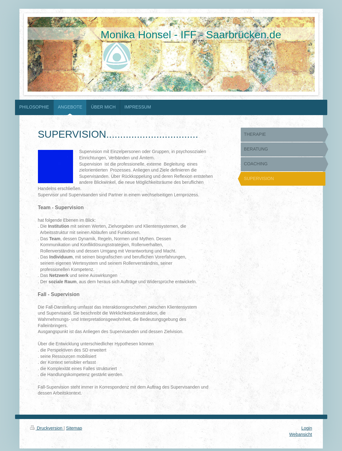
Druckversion (47, 428)
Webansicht (300, 434)
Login (306, 428)
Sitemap (74, 428)
